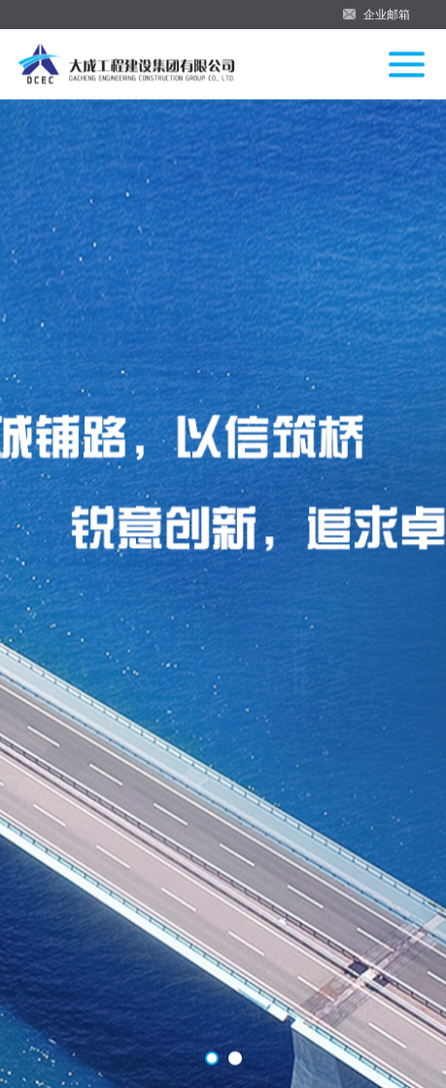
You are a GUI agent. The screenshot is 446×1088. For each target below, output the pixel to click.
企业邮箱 (386, 14)
